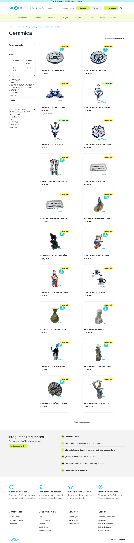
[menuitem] (68, 8)
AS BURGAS (15, 124)
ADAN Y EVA (15, 119)
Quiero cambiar (74, 524)
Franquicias (13, 524)
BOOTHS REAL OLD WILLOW (22, 85)
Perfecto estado (29, 62)
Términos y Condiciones (106, 517)
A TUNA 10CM (16, 117)
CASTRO (14, 92)
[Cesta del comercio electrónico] (121, 8)
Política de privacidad (105, 524)
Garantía (42, 524)
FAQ (40, 517)
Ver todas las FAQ (18, 446)
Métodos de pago (45, 530)
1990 (12, 104)
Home (11, 27)
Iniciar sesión (111, 8)
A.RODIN (14, 82)
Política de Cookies (104, 527)
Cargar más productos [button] (82, 422)
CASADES (15, 90)
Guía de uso (102, 520)
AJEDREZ (14, 122)
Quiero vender (73, 520)
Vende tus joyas (74, 517)
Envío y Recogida (44, 520)
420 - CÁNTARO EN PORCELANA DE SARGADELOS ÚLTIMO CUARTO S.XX (22, 111)
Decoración (48, 27)
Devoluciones (43, 527)
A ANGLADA (15, 80)
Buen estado (15, 69)
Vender (95, 8)
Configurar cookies (104, 530)
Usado (29, 68)
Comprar (83, 8)
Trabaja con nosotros (16, 520)
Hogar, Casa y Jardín (34, 27)
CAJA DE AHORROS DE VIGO (22, 87)
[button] (113, 39)
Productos (20, 27)
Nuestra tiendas (14, 517)
